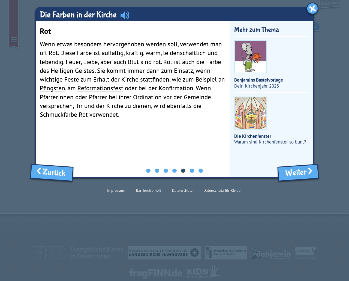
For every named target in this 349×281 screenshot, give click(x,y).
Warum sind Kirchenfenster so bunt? (270, 121)
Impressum (116, 190)
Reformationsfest (100, 88)
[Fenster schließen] (312, 8)
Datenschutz (182, 190)
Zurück (52, 172)
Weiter (298, 172)
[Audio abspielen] (125, 15)
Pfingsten (52, 88)
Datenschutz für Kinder (222, 190)
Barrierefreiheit (148, 190)
